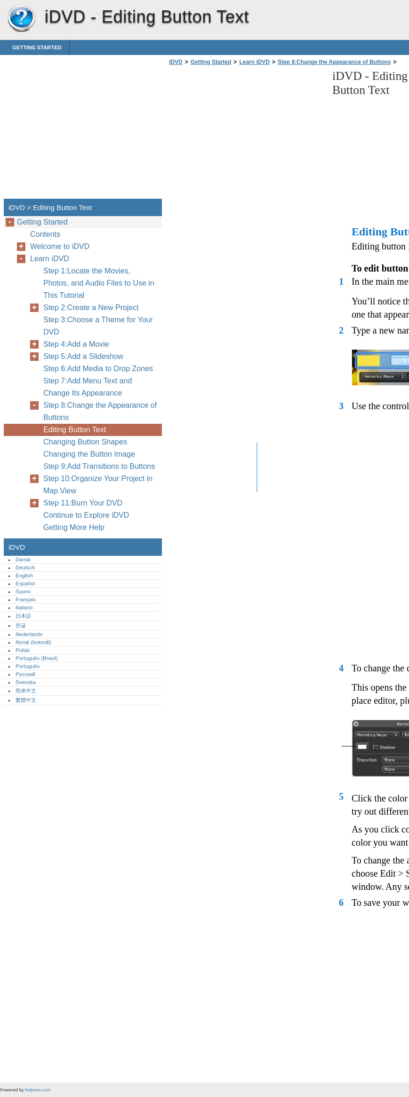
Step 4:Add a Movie (76, 344)
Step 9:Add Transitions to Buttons (99, 466)
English (24, 575)
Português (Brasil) (37, 658)
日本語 (23, 616)
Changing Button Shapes (85, 442)
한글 (21, 625)
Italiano (24, 607)
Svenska (26, 682)
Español (25, 583)
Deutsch (25, 567)
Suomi (23, 591)
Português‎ (28, 666)
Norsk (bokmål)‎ (33, 642)
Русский (25, 674)
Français (26, 599)
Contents (45, 234)
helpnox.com (37, 1089)
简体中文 (26, 690)
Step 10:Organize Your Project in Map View (97, 485)
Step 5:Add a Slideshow (83, 356)
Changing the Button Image (89, 454)
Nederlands (29, 634)
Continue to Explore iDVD (86, 515)
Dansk (23, 559)
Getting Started (37, 47)
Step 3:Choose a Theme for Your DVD (98, 326)
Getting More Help (73, 527)
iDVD (21, 19)
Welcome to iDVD (59, 246)
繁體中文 (26, 700)
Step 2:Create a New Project (91, 307)
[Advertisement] (246, 135)
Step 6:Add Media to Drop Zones (98, 369)
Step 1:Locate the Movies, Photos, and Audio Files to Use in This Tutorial (98, 283)
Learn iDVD (254, 62)
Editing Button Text (74, 430)
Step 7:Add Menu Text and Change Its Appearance (87, 387)
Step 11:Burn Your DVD (82, 503)
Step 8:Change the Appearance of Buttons (334, 62)
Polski (23, 650)
